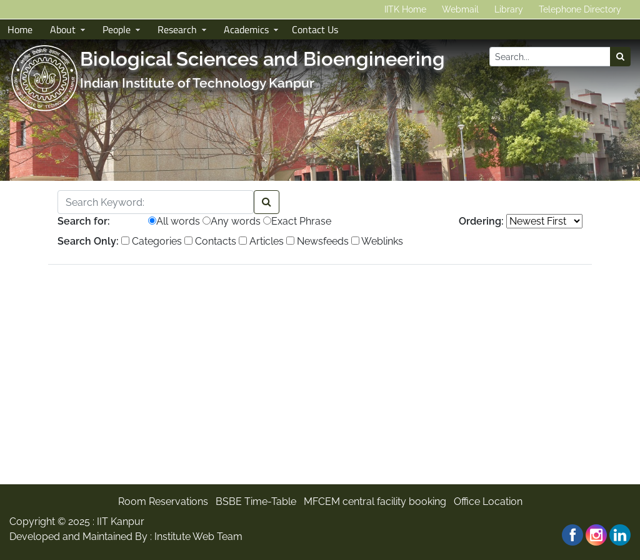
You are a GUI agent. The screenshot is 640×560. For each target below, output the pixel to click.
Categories (151, 241)
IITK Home (405, 9)
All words (174, 221)
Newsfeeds (317, 241)
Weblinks (377, 241)
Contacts (210, 241)
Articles (261, 241)
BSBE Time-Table (256, 501)
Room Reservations (163, 501)
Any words (231, 221)
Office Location (488, 501)
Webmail (460, 9)
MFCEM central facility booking (375, 501)
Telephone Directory (580, 9)
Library (508, 9)
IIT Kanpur (120, 521)
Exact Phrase (297, 221)
